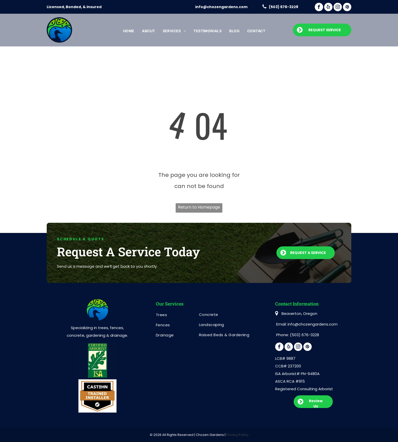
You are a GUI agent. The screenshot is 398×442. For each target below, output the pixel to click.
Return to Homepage (199, 207)
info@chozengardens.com (221, 6)
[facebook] (319, 7)
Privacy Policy (237, 434)
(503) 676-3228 (283, 6)
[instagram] (338, 7)
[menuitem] (128, 31)
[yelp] (328, 7)
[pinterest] (347, 7)
